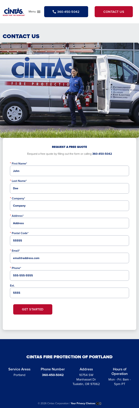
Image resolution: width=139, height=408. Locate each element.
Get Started (33, 309)
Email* (16, 251)
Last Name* (19, 181)
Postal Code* (20, 233)
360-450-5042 (102, 154)
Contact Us (113, 11)
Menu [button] (35, 12)
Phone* (16, 268)
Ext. (12, 285)
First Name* (19, 163)
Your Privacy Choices (86, 403)
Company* (18, 198)
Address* (18, 216)
